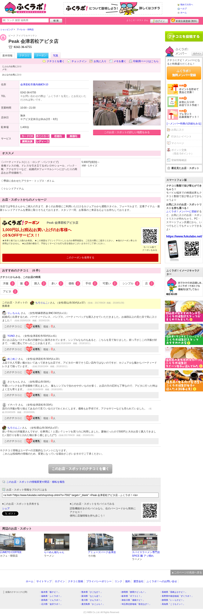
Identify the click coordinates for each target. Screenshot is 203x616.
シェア (6, 508)
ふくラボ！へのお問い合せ (162, 581)
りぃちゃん (13, 313)
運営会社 (138, 581)
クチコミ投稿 (75, 581)
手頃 (91, 283)
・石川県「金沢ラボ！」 (50, 604)
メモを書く (120, 61)
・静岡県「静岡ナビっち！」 (133, 592)
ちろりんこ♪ (42, 302)
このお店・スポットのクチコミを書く (80, 468)
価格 (74, 283)
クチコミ (24, 55)
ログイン (159, 20)
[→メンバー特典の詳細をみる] (184, 123)
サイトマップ (44, 581)
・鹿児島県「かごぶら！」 (92, 604)
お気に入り (100, 61)
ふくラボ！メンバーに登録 (181, 211)
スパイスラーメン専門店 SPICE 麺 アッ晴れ (146, 554)
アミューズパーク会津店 (102, 552)
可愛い (110, 283)
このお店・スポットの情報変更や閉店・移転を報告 (35, 481)
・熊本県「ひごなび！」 (91, 592)
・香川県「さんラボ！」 (91, 600)
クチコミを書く (55, 61)
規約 (127, 581)
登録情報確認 (179, 160)
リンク (118, 581)
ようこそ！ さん (137, 20)
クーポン (41, 55)
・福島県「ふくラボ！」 (50, 596)
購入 (40, 283)
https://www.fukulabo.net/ (184, 236)
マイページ (177, 143)
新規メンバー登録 (184, 20)
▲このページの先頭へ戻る (186, 572)
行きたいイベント (181, 136)
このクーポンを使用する (80, 257)
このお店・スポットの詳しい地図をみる (127, 132)
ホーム (183, 12)
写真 (55, 55)
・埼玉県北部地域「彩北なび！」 (135, 604)
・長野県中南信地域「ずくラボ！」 (176, 596)
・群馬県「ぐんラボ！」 (50, 600)
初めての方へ (186, 4)
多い (57, 283)
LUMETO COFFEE (11, 552)
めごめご (12, 358)
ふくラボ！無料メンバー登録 (184, 73)
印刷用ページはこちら (146, 61)
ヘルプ (183, 8)
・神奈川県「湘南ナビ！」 (132, 600)
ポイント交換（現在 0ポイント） (182, 152)
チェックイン (79, 61)
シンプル (131, 283)
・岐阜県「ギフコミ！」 (131, 596)
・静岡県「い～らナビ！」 (172, 600)
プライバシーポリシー (99, 581)
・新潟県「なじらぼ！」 (91, 596)
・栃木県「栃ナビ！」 (49, 592)
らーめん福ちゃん (54, 552)
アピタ (10, 291)
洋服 (9, 283)
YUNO (11, 335)
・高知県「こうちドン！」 (172, 604)
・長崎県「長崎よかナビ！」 (173, 592)
